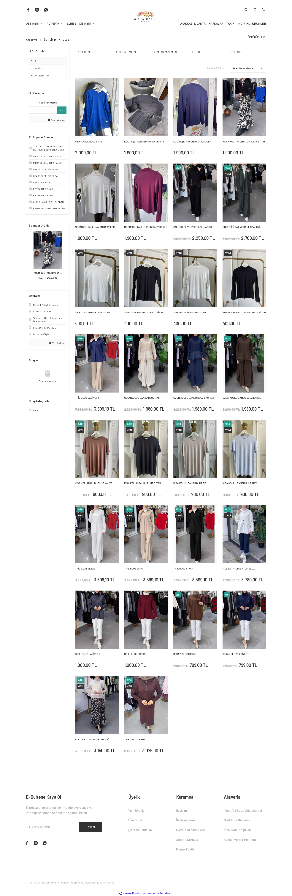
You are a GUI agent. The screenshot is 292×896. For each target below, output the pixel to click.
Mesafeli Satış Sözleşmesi (243, 810)
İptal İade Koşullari (237, 830)
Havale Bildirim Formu (191, 830)
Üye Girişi (135, 820)
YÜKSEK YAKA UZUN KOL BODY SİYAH (244, 312)
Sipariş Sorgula (187, 839)
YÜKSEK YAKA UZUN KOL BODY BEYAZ (191, 312)
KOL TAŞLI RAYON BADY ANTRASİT (144, 141)
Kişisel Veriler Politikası (240, 839)
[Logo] (146, 16)
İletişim (181, 810)
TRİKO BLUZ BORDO (135, 739)
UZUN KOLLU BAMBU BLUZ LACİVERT (194, 397)
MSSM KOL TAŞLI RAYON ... (48, 272)
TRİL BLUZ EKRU (133, 568)
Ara (62, 110)
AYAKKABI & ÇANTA (193, 23)
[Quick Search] (41, 110)
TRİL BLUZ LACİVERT (87, 397)
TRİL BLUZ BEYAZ (85, 568)
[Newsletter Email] (64, 827)
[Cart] (264, 9)
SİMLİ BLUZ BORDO (135, 653)
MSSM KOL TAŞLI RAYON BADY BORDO (145, 226)
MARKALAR (216, 23)
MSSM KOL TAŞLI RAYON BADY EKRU (95, 226)
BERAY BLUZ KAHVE (184, 653)
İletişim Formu (186, 820)
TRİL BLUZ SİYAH (183, 568)
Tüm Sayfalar (57, 343)
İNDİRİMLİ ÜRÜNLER (251, 23)
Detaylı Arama (56, 120)
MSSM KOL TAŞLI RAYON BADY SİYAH (244, 141)
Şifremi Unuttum (140, 830)
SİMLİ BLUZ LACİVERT (87, 653)
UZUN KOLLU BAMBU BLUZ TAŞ (142, 397)
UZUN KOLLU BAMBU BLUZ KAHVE (242, 397)
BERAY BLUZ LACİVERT (236, 653)
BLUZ (33, 61)
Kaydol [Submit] (90, 827)
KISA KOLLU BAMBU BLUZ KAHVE (93, 483)
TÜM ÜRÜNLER (255, 37)
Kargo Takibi (185, 849)
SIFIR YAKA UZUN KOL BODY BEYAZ (95, 312)
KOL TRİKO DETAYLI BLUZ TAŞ (92, 739)
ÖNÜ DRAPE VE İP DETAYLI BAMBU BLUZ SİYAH (192, 227)
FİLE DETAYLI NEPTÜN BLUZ (239, 568)
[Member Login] (255, 9)
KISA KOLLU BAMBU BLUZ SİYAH (142, 483)
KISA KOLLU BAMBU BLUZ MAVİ (240, 483)
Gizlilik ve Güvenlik (237, 820)
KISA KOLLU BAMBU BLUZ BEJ (190, 483)
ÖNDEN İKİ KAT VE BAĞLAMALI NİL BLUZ (242, 227)
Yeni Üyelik (136, 810)
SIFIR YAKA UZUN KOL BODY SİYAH (144, 312)
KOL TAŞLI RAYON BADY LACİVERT (193, 141)
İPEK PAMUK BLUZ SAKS (89, 141)
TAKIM (230, 23)
